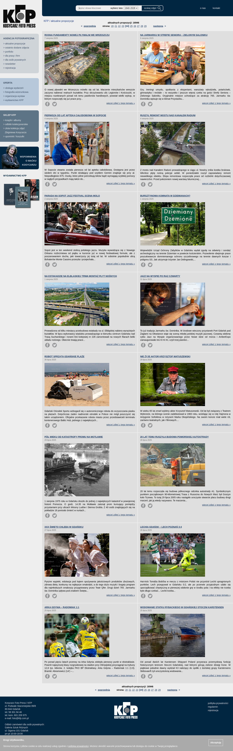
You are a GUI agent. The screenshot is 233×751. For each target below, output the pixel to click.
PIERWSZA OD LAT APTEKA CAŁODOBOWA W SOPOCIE (75, 115)
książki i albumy (13, 120)
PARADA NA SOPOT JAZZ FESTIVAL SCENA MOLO (72, 195)
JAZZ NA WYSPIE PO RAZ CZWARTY (160, 276)
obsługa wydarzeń (14, 88)
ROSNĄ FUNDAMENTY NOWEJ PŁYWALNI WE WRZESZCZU (77, 35)
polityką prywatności (78, 746)
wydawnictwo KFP (14, 100)
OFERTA (7, 83)
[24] (127, 26)
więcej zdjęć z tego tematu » (120, 103)
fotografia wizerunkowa (16, 92)
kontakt (216, 8)
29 (145, 26)
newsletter (10, 64)
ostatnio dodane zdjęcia (17, 47)
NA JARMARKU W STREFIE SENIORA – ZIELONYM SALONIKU (174, 35)
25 (131, 26)
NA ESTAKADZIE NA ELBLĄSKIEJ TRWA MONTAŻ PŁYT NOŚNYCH (80, 276)
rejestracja (10, 68)
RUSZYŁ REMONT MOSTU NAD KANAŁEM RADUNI (167, 115)
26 (134, 26)
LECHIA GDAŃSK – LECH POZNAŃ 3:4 (161, 527)
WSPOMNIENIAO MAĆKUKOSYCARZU (28, 160)
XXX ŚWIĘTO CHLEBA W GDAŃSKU (63, 527)
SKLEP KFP (9, 115)
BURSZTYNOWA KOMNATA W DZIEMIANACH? (165, 195)
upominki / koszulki (14, 136)
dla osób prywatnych (15, 59)
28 (142, 26)
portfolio (9, 51)
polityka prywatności (218, 703)
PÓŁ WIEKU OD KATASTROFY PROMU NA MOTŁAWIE (73, 437)
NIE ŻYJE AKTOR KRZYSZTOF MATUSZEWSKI (165, 356)
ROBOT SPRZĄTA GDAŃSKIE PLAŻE (64, 356)
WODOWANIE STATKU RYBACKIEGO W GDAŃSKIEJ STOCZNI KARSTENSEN (182, 607)
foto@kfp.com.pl (20, 718)
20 (112, 26)
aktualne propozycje (15, 43)
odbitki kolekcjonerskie (16, 124)
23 (123, 26)
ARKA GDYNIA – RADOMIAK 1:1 (61, 607)
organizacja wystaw (15, 96)
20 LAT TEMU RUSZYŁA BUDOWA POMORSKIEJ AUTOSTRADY (174, 437)
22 (119, 26)
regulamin (213, 706)
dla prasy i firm (12, 55)
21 (116, 26)
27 (138, 26)
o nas (203, 8)
